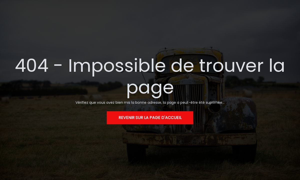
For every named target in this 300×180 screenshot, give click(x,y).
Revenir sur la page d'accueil (150, 117)
